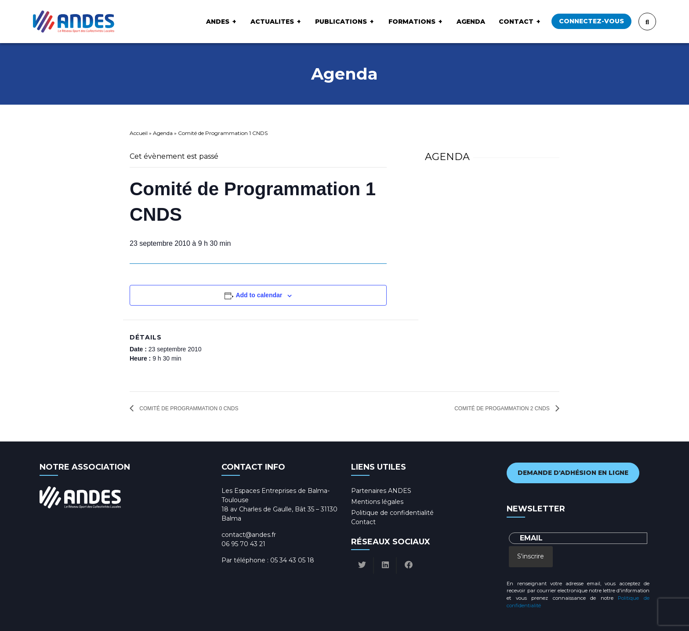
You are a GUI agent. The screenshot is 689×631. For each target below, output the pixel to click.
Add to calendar (259, 295)
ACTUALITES (272, 22)
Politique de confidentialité (392, 513)
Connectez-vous (591, 21)
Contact (516, 22)
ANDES (217, 22)
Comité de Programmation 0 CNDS (188, 408)
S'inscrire (530, 556)
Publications (341, 22)
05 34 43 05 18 (292, 560)
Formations (411, 22)
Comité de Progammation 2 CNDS (502, 408)
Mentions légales (377, 502)
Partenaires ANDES (381, 491)
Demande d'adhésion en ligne (573, 473)
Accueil (139, 133)
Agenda (471, 22)
